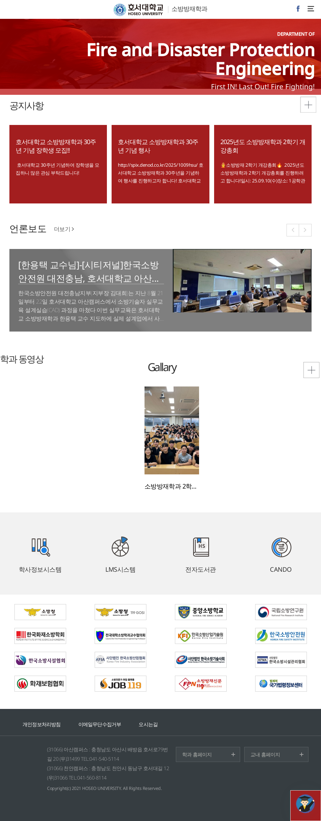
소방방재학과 (189, 8)
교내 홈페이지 (265, 754)
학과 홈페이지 (197, 754)
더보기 (64, 229)
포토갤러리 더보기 (304, 362)
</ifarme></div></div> (305, 803)
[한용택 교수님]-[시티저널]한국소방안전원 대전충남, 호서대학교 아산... (88, 271)
